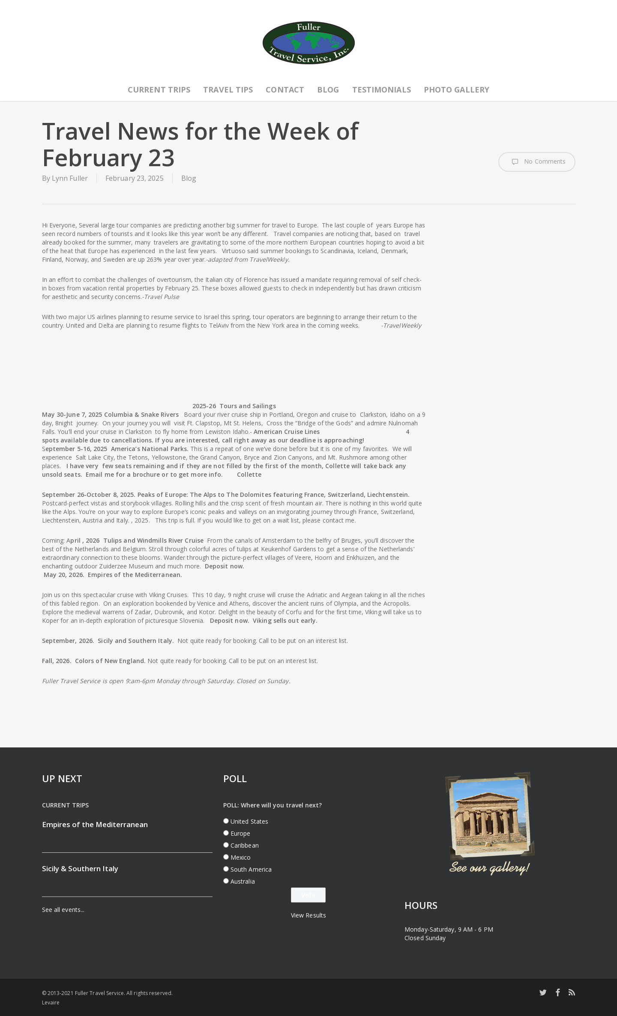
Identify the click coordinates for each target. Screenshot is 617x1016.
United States (249, 821)
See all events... (63, 909)
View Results (308, 915)
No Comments (537, 161)
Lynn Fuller (70, 178)
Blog (188, 178)
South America (251, 869)
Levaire (51, 1002)
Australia (243, 881)
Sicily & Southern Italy (80, 868)
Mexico (241, 857)
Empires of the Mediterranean (95, 824)
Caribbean (245, 845)
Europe (241, 833)
